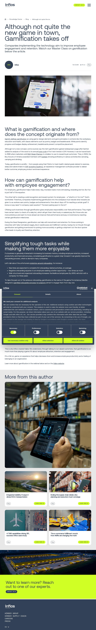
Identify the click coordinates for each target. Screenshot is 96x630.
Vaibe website (58, 363)
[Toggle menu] (89, 5)
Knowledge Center (16, 19)
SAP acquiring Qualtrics (34, 167)
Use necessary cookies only (18, 340)
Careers (9, 619)
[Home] (5, 19)
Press (7, 621)
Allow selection (48, 340)
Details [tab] (48, 294)
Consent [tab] (17, 294)
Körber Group (11, 613)
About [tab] (79, 294)
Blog (27, 19)
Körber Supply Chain (15, 616)
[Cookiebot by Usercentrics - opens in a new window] (78, 288)
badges (44, 157)
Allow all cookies (78, 340)
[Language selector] (7, 627)
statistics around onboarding (41, 263)
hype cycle (42, 152)
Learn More (38, 503)
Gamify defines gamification (15, 139)
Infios (17, 65)
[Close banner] (92, 288)
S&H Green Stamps (34, 154)
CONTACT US (10, 591)
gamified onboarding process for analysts (30, 283)
